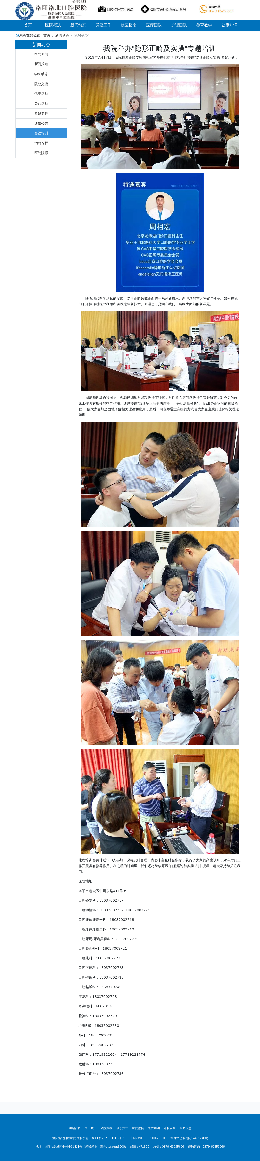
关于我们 (91, 1128)
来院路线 (106, 1128)
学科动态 (41, 73)
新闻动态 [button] (78, 25)
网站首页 (75, 1128)
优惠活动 (41, 93)
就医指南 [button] (129, 25)
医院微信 (138, 1128)
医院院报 (41, 152)
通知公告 (41, 123)
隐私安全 (170, 1128)
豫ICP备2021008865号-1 (108, 1138)
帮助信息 (185, 1128)
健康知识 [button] (229, 25)
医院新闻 (41, 54)
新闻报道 (41, 63)
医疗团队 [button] (154, 25)
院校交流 (41, 83)
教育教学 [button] (204, 25)
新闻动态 (62, 35)
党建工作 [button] (103, 25)
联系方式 (122, 1128)
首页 (32, 25)
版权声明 (154, 1128)
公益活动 (41, 103)
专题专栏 (41, 113)
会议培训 (41, 133)
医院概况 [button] (53, 25)
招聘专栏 (41, 143)
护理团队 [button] (179, 25)
